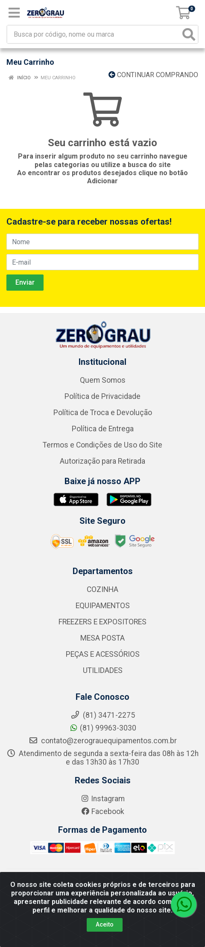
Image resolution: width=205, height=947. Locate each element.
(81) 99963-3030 (102, 728)
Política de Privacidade (102, 396)
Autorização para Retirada (102, 461)
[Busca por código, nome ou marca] (93, 34)
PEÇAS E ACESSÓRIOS (103, 654)
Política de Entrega (103, 428)
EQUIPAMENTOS (103, 605)
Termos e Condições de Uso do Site (102, 445)
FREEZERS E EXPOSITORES (102, 622)
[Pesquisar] (189, 34)
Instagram (102, 798)
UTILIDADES (103, 670)
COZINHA (102, 589)
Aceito (105, 924)
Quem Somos (103, 380)
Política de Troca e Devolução (102, 412)
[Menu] (14, 12)
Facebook (102, 811)
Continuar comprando (153, 75)
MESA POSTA (102, 638)
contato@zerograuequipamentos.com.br (103, 740)
